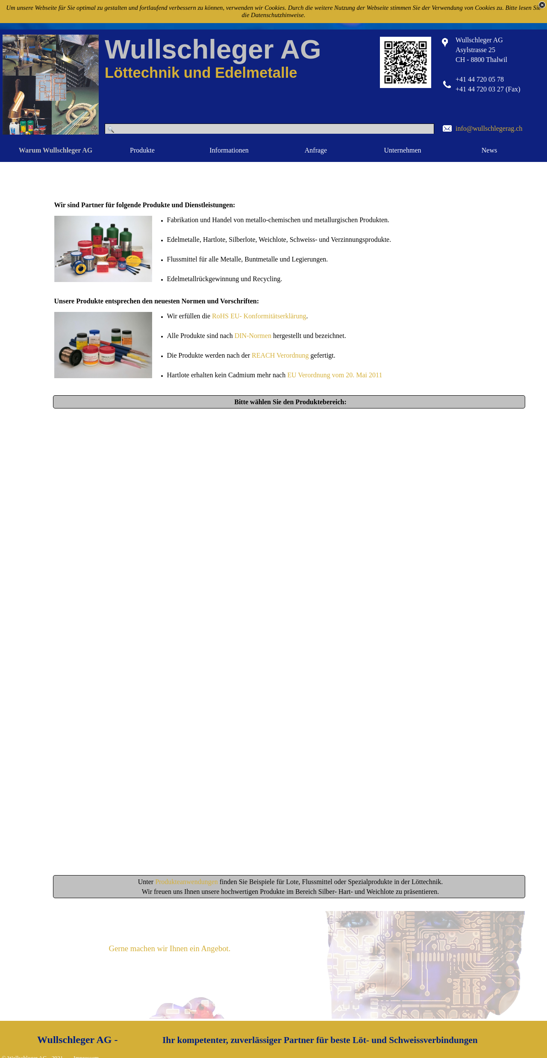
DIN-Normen (253, 335)
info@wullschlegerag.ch (489, 128)
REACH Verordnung (280, 355)
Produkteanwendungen (187, 881)
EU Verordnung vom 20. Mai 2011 (334, 375)
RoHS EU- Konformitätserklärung (259, 316)
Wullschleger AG (213, 49)
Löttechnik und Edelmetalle (201, 73)
